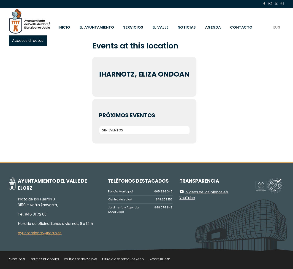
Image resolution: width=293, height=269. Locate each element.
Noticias (187, 27)
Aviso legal (17, 259)
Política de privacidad (80, 259)
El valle (160, 27)
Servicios (133, 27)
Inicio (64, 27)
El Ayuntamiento (96, 27)
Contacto (241, 27)
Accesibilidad (160, 259)
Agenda (213, 27)
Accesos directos (27, 40)
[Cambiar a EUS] (276, 21)
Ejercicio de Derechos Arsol (123, 259)
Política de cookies (45, 259)
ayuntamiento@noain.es (40, 233)
